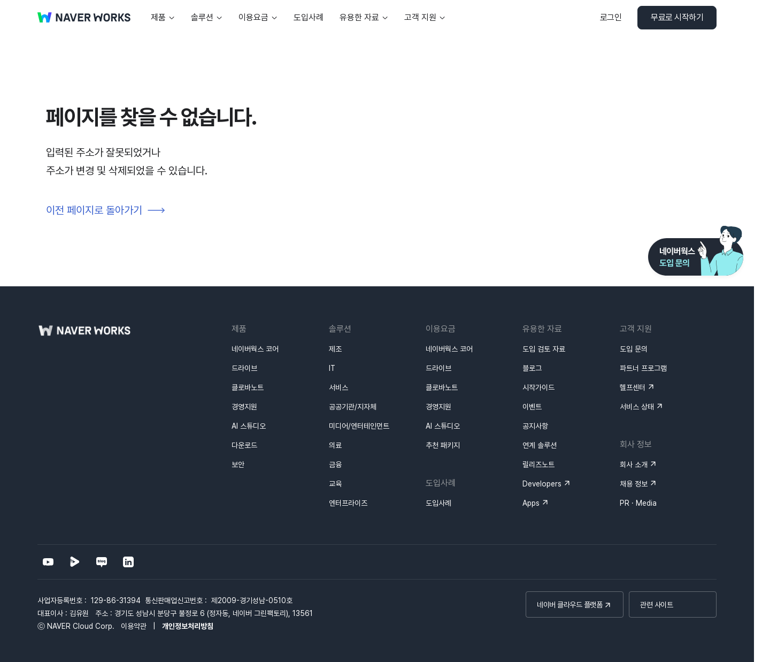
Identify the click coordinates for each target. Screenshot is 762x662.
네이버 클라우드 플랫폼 (569, 604)
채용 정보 (634, 484)
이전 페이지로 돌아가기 (94, 210)
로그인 (611, 17)
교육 (335, 484)
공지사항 (535, 426)
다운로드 (244, 445)
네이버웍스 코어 (255, 349)
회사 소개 (634, 464)
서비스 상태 (637, 406)
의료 (335, 445)
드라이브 (244, 368)
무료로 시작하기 (677, 17)
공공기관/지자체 (352, 406)
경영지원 (244, 406)
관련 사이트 (656, 604)
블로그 (532, 368)
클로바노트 (248, 387)
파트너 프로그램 (643, 368)
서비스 (338, 387)
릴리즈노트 (538, 464)
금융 (335, 464)
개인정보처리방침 (187, 626)
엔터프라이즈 (348, 503)
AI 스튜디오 (249, 426)
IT (332, 368)
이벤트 (532, 406)
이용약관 (134, 626)
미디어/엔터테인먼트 (359, 426)
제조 (335, 349)
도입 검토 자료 (543, 349)
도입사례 (438, 503)
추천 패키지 (443, 445)
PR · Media (638, 503)
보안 (238, 464)
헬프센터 (632, 387)
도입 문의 (634, 349)
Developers (541, 484)
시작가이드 (538, 387)
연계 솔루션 (539, 445)
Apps (531, 503)
